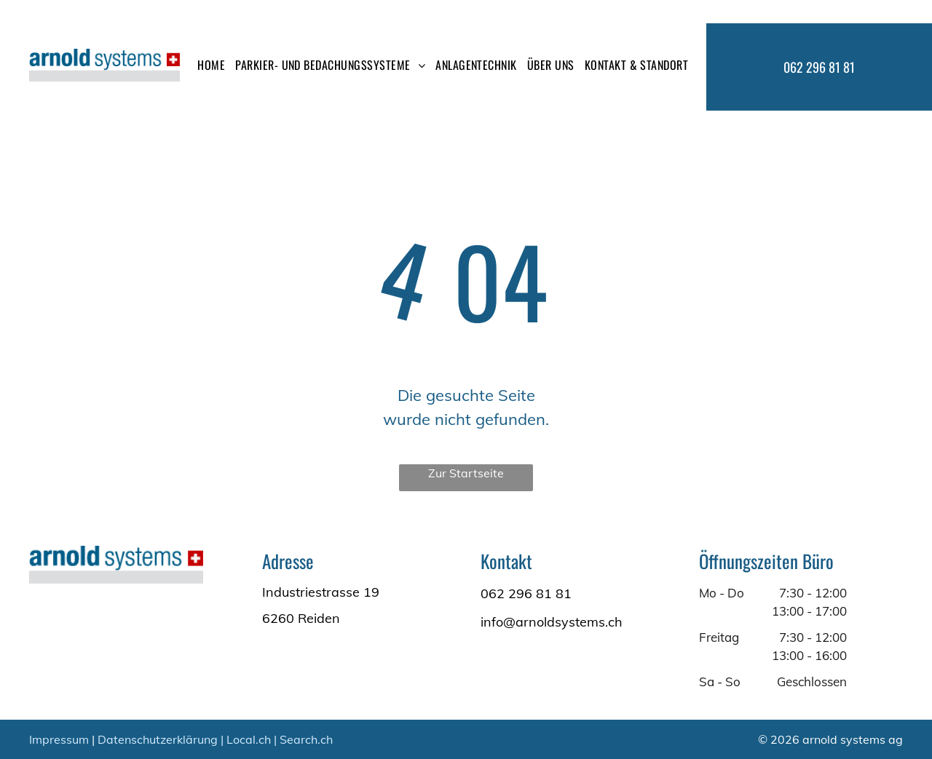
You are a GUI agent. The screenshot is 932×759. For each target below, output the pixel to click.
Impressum (59, 739)
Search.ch (306, 739)
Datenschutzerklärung (158, 739)
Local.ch (248, 739)
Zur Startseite (466, 473)
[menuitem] (211, 64)
